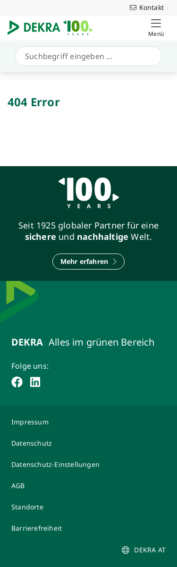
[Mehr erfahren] (88, 262)
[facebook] (17, 382)
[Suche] (86, 56)
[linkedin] (35, 382)
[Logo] (54, 28)
